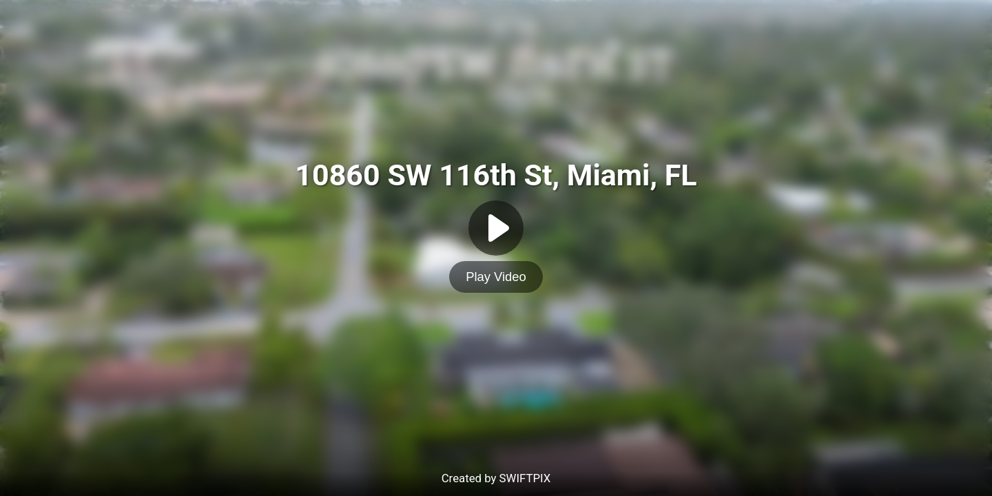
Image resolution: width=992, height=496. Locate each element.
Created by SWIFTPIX (496, 478)
